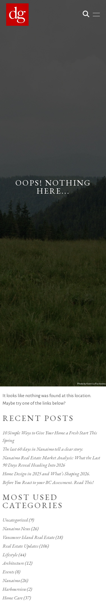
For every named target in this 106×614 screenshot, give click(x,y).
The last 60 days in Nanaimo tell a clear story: (43, 449)
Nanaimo (11, 580)
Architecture (13, 563)
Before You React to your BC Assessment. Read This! (48, 482)
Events (8, 572)
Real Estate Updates (20, 546)
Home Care (13, 598)
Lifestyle (10, 555)
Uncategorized (15, 520)
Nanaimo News (16, 528)
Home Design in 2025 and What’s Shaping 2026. (46, 474)
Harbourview (14, 589)
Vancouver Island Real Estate (29, 537)
